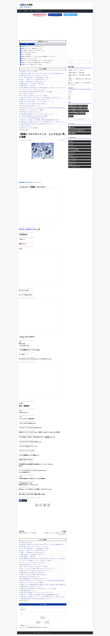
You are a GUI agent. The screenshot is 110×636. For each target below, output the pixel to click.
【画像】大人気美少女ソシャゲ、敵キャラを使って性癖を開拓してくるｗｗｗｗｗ (38, 56)
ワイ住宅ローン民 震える (25, 125)
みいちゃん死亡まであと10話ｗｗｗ (29, 52)
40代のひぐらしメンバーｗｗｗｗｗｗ (29, 58)
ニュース (70, 93)
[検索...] (79, 62)
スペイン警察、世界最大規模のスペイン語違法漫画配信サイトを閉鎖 (34, 77)
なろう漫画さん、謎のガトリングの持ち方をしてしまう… (33, 50)
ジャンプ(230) (84, 108)
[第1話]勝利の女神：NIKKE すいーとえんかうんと (30, 182)
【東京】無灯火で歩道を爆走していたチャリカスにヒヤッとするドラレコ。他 (36, 113)
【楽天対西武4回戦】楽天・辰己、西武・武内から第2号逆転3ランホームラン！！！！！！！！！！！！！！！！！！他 (44, 123)
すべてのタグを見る (80, 119)
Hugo (35, 632)
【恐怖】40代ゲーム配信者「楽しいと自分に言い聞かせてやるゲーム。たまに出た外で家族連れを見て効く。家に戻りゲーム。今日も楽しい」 (49, 73)
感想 (69, 96)
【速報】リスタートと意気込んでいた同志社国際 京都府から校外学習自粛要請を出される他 (39, 119)
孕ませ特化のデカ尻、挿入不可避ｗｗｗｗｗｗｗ (30, 105)
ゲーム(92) (71, 108)
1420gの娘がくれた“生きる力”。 (26, 542)
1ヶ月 (58, 44)
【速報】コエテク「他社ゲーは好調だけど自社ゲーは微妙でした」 (34, 103)
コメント (62, 140)
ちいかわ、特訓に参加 (26, 54)
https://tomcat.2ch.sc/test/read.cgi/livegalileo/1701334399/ (31, 497)
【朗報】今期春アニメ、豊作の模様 (27, 85)
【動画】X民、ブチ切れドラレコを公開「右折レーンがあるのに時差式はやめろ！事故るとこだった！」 (41, 97)
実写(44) (78, 113)
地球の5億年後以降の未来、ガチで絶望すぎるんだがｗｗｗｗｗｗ (33, 578)
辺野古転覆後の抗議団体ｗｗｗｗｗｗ (28, 590)
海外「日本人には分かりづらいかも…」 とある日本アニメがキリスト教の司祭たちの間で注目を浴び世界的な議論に (44, 107)
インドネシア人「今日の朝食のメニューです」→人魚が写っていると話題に (35, 560)
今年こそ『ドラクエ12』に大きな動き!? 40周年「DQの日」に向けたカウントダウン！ (37, 568)
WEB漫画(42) (71, 105)
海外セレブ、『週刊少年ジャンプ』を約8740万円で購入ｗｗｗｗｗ (34, 79)
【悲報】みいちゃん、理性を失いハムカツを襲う (32, 64)
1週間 (43, 44)
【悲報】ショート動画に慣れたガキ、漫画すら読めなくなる (32, 81)
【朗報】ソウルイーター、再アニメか (76, 70)
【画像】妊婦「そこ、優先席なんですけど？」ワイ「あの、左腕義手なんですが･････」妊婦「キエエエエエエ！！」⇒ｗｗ (45, 121)
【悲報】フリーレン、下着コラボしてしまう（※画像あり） (32, 109)
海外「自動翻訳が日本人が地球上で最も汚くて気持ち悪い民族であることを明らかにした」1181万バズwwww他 (43, 87)
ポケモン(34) (85, 111)
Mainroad (39, 632)
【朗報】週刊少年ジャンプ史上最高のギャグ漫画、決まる (32, 83)
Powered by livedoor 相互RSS (23, 129)
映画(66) (83, 113)
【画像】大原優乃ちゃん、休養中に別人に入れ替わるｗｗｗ (32, 572)
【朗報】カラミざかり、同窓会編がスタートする (32, 48)
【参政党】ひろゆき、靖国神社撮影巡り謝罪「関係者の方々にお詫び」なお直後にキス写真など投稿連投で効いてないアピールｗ (46, 584)
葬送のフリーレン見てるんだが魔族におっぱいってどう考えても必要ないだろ (37, 60)
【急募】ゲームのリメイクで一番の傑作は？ (29, 127)
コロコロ (24, 500)
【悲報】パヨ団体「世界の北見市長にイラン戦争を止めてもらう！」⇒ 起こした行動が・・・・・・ (40, 588)
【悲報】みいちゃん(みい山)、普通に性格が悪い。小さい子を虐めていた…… (37, 62)
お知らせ (70, 91)
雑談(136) (71, 116)
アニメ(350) (78, 105)
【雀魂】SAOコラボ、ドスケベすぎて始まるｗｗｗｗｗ (33, 46)
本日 (27, 44)
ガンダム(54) (84, 105)
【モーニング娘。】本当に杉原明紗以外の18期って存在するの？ (33, 117)
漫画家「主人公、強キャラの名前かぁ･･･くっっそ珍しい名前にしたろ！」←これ (37, 101)
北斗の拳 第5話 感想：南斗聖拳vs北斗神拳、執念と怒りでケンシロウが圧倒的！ (36, 91)
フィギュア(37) (78, 111)
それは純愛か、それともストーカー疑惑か (29, 71)
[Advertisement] (55, 29)
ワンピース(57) (72, 113)
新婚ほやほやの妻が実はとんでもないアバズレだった (31, 564)
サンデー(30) (77, 108)
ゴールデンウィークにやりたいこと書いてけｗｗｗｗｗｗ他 (32, 89)
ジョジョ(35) (71, 111)
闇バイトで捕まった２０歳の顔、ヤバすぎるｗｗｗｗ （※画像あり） (34, 95)
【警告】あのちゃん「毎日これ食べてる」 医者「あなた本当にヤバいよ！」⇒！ (36, 99)
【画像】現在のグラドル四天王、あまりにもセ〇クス (31, 111)
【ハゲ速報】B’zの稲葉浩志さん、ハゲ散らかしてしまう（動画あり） (34, 115)
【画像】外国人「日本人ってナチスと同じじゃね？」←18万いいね (34, 75)
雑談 (31, 140)
